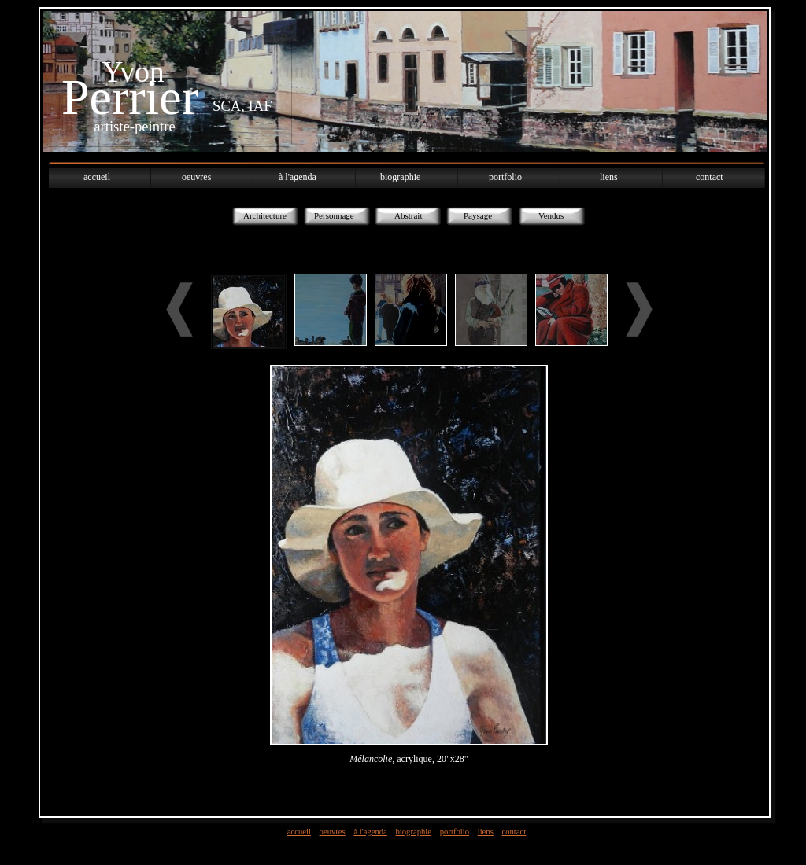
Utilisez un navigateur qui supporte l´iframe (409, 525)
